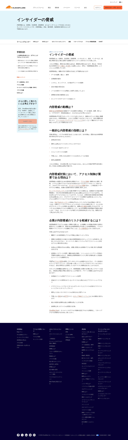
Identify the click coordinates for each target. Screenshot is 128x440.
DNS (59, 296)
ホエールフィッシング (87, 407)
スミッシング (85, 404)
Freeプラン (20, 332)
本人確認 (84, 206)
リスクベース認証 (86, 410)
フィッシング (79, 120)
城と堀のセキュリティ (55, 361)
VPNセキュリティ (70, 337)
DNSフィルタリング (87, 347)
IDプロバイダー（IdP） (88, 358)
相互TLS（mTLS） (54, 364)
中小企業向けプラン (22, 334)
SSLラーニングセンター (104, 355)
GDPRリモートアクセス (88, 350)
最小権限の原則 (53, 369)
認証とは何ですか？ (87, 336)
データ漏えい (62, 66)
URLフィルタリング (87, 397)
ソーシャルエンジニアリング (64, 120)
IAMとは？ (36, 41)
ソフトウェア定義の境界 (88, 386)
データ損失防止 (83, 228)
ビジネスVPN (69, 334)
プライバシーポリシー (24, 128)
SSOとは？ (85, 391)
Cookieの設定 (101, 435)
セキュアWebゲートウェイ (81, 296)
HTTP (66, 296)
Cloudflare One (53, 310)
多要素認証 (52, 346)
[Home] (16, 7)
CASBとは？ (85, 342)
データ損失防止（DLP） (88, 344)
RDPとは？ (85, 373)
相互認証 (84, 363)
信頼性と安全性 (91, 435)
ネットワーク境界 (37, 339)
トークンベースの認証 (87, 394)
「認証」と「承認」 (87, 339)
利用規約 (67, 435)
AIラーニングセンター (104, 398)
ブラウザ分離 (52, 358)
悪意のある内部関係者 (56, 111)
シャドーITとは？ (86, 383)
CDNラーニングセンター (104, 343)
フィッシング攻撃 (86, 371)
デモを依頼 (20, 342)
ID (82, 352)
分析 (68, 66)
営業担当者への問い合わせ (113, 7)
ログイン (98, 7)
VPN (67, 332)
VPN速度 (68, 340)
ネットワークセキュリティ (57, 191)
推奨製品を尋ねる (21, 340)
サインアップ (113, 2)
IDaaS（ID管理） (86, 355)
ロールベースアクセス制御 (77, 185)
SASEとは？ (45, 41)
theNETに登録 (27, 121)
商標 (109, 435)
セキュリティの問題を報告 (78, 435)
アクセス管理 (58, 261)
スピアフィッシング (87, 389)
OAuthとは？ (52, 356)
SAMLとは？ (52, 348)
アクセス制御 (85, 181)
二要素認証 (52, 338)
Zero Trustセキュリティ (62, 202)
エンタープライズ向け (23, 337)
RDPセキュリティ (86, 376)
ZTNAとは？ (52, 367)
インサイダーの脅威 (87, 361)
